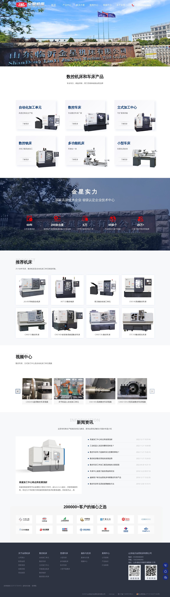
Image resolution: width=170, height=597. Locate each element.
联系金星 (21, 561)
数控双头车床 (44, 576)
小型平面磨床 (65, 569)
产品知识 (105, 561)
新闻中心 (94, 4)
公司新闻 (105, 557)
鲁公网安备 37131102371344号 (149, 594)
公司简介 (21, 557)
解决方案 (80, 4)
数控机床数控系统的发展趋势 (101, 460)
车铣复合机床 (44, 569)
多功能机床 (64, 561)
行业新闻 (105, 565)
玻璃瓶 (34, 586)
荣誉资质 (21, 565)
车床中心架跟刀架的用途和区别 (102, 474)
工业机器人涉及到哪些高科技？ (102, 446)
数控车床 (42, 561)
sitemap (111, 594)
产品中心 (67, 4)
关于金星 (120, 4)
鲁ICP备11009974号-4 (125, 594)
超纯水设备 (26, 586)
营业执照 (21, 573)
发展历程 (21, 569)
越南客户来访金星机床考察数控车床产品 (105, 480)
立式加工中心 (44, 565)
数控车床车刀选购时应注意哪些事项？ (104, 453)
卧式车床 (63, 565)
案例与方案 (85, 557)
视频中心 (107, 4)
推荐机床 (24, 262)
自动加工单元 (44, 557)
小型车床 (63, 557)
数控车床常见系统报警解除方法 (102, 487)
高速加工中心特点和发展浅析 (33, 482)
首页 (53, 5)
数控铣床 (42, 573)
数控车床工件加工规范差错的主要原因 (104, 467)
